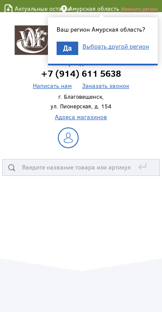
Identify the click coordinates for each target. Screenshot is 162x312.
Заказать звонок (105, 85)
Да (67, 48)
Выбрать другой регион (116, 46)
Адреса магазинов (81, 117)
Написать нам (52, 85)
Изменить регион (139, 9)
